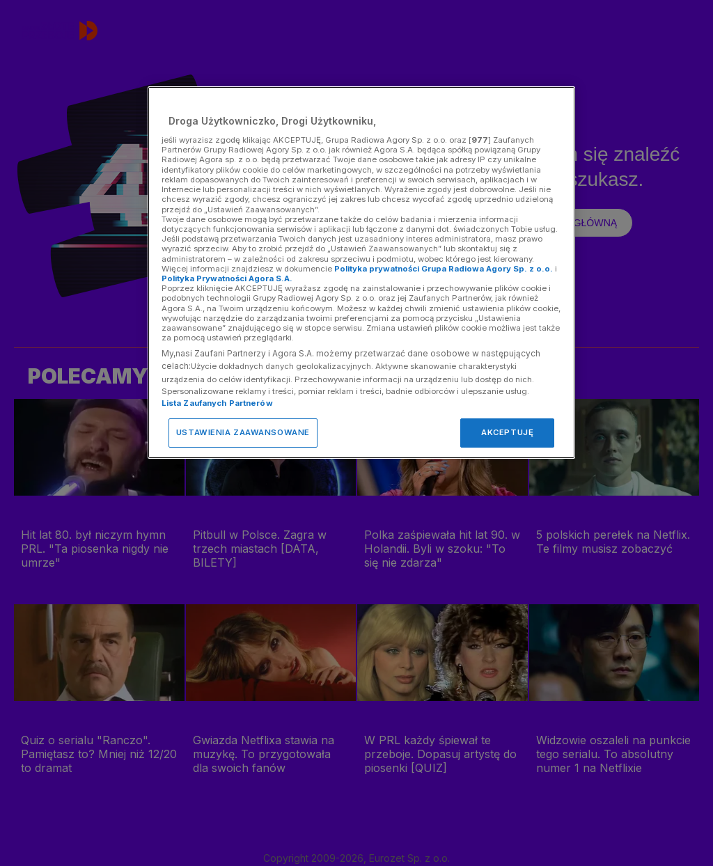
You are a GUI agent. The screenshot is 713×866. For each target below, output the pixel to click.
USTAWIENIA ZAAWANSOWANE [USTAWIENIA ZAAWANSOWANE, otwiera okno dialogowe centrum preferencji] (243, 432)
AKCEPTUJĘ (507, 432)
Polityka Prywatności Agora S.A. (227, 278)
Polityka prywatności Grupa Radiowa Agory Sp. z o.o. (443, 269)
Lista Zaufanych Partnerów (217, 403)
